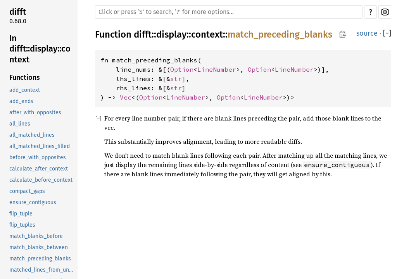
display (171, 34)
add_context (24, 90)
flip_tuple (21, 213)
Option (181, 69)
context (207, 34)
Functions (24, 77)
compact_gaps (27, 191)
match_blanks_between (38, 247)
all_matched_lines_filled (39, 146)
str (176, 79)
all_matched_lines (32, 135)
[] (387, 33)
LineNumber (216, 69)
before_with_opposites (37, 157)
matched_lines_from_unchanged (42, 270)
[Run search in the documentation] (228, 12)
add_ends (21, 101)
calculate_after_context (38, 168)
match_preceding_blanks (40, 258)
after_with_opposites (35, 112)
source (367, 33)
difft (17, 12)
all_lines (19, 124)
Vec (125, 97)
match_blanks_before (36, 236)
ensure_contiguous (32, 202)
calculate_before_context (40, 180)
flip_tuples (22, 225)
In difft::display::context (40, 49)
